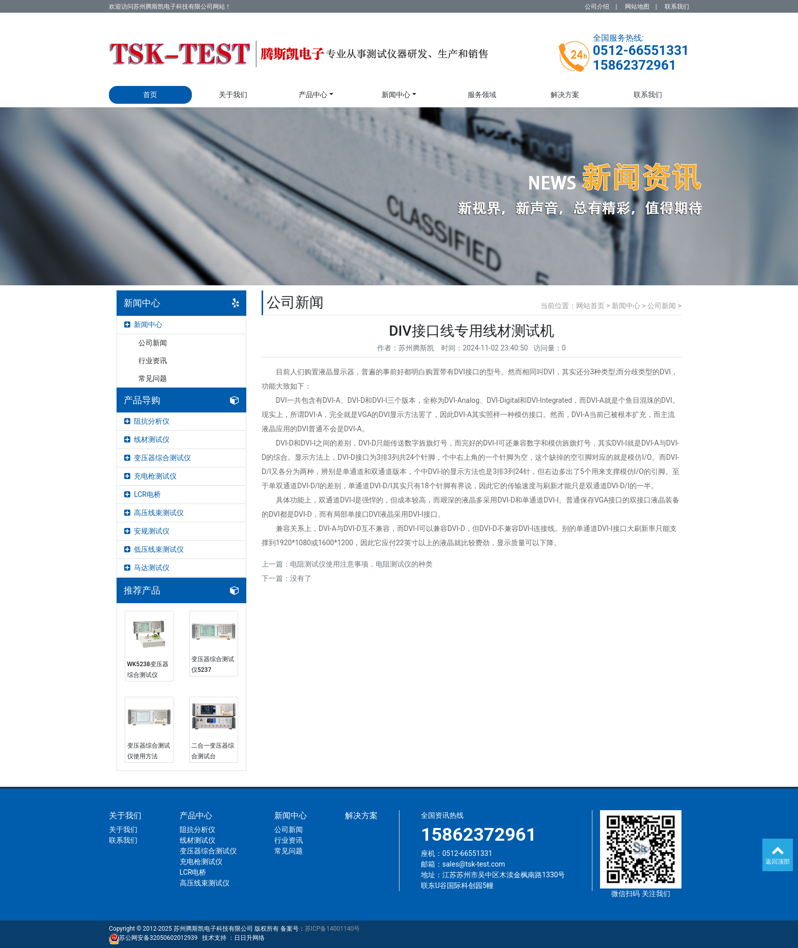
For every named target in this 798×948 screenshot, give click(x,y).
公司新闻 (152, 343)
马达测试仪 (146, 568)
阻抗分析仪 (146, 421)
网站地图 (637, 6)
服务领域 (482, 95)
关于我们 (233, 95)
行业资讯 (152, 361)
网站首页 (590, 306)
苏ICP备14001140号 (332, 928)
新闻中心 (396, 95)
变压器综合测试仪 (157, 458)
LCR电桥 (142, 494)
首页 (150, 95)
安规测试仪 (146, 531)
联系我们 (677, 6)
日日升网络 (249, 937)
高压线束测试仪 (154, 513)
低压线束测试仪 (154, 549)
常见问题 (152, 378)
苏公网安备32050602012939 (158, 937)
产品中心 (313, 95)
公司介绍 (597, 6)
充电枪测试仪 (150, 476)
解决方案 (565, 95)
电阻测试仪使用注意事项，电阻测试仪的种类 (361, 564)
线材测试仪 (146, 439)
